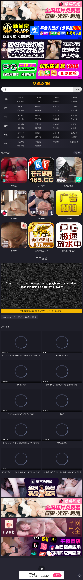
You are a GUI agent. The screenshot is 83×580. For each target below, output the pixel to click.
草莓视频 (56, 142)
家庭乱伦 (38, 133)
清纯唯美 (38, 128)
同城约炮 (20, 142)
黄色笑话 (56, 137)
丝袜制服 (38, 110)
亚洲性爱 (20, 115)
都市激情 (20, 133)
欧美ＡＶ (56, 106)
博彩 (6, 99)
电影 (6, 117)
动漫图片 (74, 124)
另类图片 (74, 128)
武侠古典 (74, 133)
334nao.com (41, 84)
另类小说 (38, 137)
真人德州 (38, 97)
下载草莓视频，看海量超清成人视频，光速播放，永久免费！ (50, 311)
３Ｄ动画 (74, 106)
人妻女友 (56, 133)
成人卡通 (56, 115)
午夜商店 (38, 142)
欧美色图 (56, 124)
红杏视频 (20, 146)
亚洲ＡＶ (20, 106)
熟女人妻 (20, 110)
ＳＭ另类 (74, 110)
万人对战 (56, 97)
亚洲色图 (38, 124)
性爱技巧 (74, 137)
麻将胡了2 (20, 101)
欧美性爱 (74, 115)
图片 (6, 126)
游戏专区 (74, 97)
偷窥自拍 (20, 124)
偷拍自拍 (38, 115)
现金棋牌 (56, 101)
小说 (6, 134)
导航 (6, 143)
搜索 (77, 89)
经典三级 (38, 119)
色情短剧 (38, 146)
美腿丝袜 (20, 128)
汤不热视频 (74, 142)
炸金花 (38, 101)
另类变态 (74, 119)
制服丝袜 (20, 119)
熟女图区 (56, 128)
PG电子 (20, 97)
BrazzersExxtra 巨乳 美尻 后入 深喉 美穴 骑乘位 (19, 317)
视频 (6, 108)
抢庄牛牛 (74, 101)
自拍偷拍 (38, 106)
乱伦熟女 (56, 119)
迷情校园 (20, 137)
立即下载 (57, 575)
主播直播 (56, 110)
